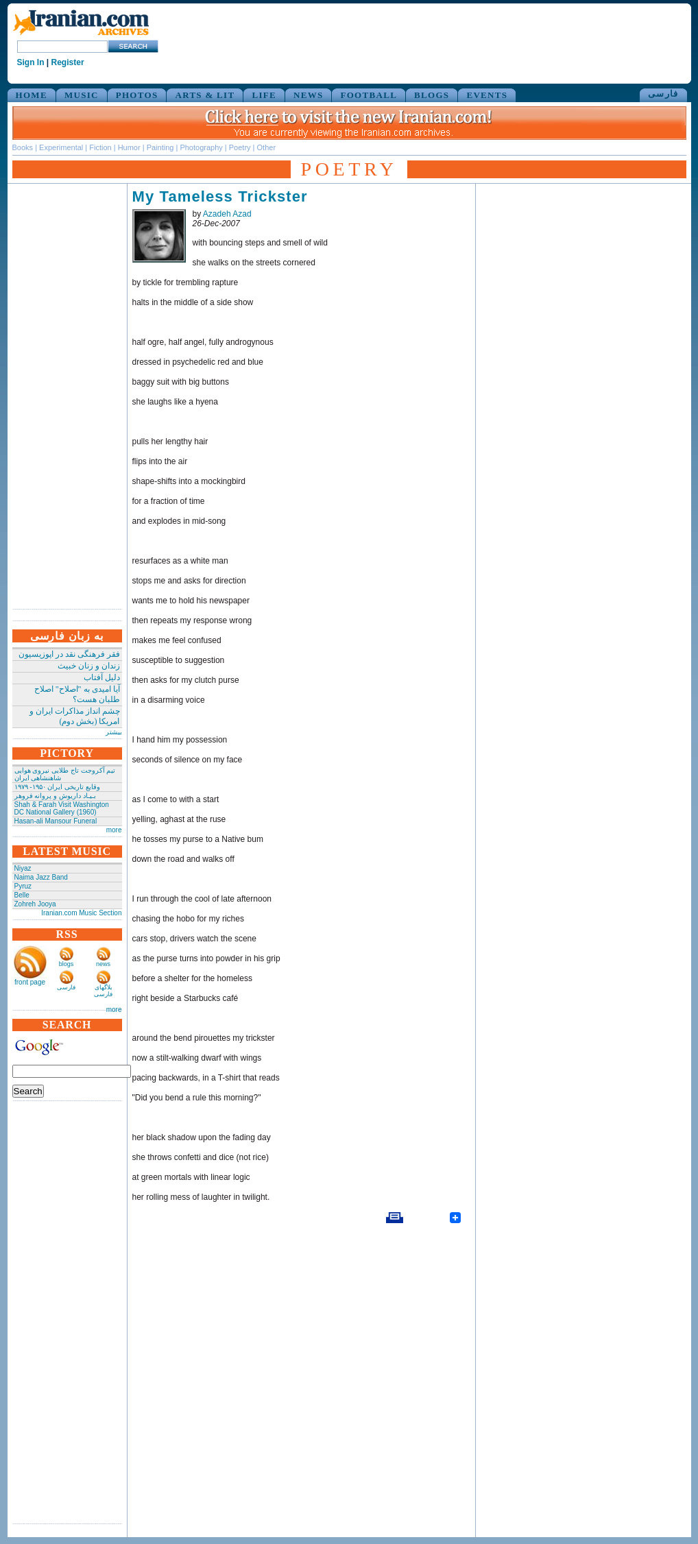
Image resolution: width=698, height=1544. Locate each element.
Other (266, 147)
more (114, 830)
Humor (129, 147)
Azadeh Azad (227, 214)
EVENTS (486, 95)
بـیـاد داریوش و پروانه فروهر (55, 795)
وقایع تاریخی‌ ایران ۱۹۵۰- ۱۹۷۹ (57, 787)
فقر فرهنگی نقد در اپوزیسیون (69, 654)
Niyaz (23, 868)
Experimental (61, 147)
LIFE (264, 95)
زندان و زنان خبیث (89, 666)
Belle (21, 895)
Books (23, 147)
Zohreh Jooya (35, 904)
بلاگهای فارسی (103, 991)
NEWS (308, 95)
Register (67, 62)
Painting (160, 147)
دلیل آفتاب (102, 677)
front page (29, 982)
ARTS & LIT (204, 95)
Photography (201, 147)
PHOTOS (137, 95)
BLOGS (431, 95)
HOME (31, 95)
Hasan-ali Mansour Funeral (55, 821)
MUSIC (81, 95)
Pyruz (23, 886)
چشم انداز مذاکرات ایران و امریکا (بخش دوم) (74, 716)
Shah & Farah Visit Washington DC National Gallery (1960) (61, 808)
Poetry (240, 147)
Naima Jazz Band (41, 877)
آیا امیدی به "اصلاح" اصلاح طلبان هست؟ (77, 694)
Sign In (31, 62)
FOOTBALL (368, 95)
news (103, 964)
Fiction (100, 147)
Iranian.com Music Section (81, 913)
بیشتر (114, 732)
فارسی (663, 93)
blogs (66, 964)
